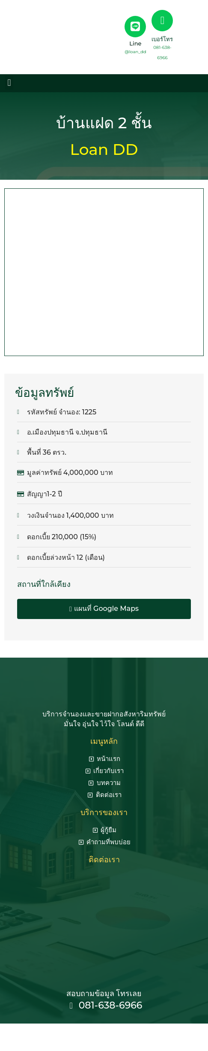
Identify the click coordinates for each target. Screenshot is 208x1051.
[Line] (135, 26)
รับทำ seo (149, 1033)
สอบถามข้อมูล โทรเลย (104, 993)
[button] (9, 83)
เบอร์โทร (162, 39)
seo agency (112, 1033)
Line (135, 43)
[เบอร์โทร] (162, 20)
